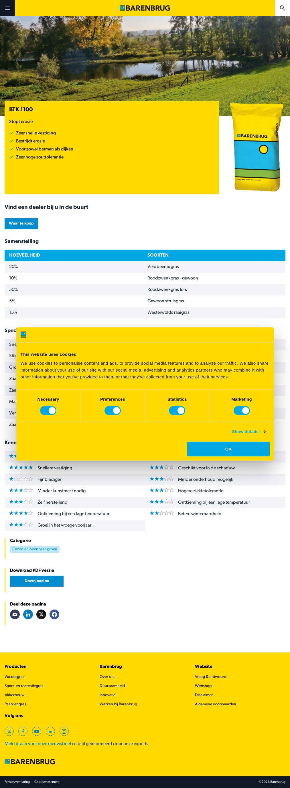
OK (228, 448)
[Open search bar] (282, 8)
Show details (245, 431)
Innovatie (107, 695)
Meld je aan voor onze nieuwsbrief (38, 744)
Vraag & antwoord (210, 677)
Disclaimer (204, 695)
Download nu (37, 581)
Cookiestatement (47, 782)
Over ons (107, 677)
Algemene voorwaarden (215, 704)
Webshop (203, 686)
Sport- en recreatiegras (24, 686)
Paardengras (15, 704)
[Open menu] (7, 8)
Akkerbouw (15, 695)
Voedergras (14, 677)
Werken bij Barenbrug (118, 704)
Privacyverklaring (17, 782)
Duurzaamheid (112, 686)
